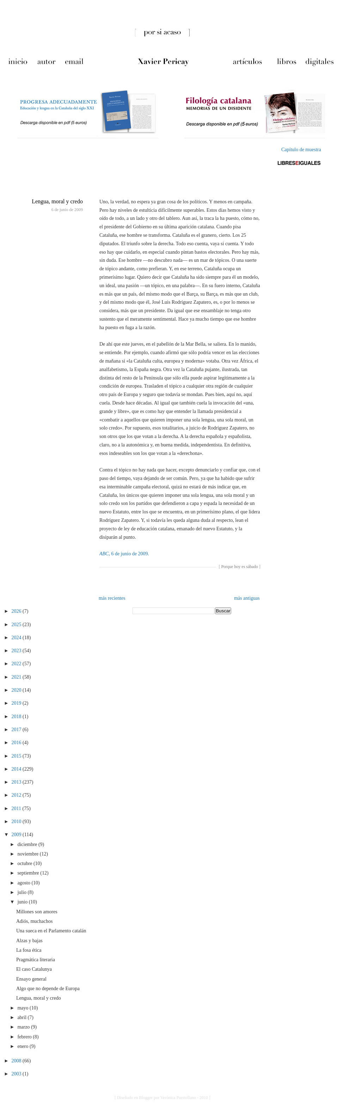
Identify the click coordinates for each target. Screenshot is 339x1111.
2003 (17, 1073)
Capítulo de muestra (301, 149)
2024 (17, 637)
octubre (25, 863)
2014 (17, 769)
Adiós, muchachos (34, 921)
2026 (17, 611)
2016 (17, 742)
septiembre (28, 873)
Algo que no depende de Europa (48, 988)
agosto (24, 882)
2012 (17, 795)
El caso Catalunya (34, 969)
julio (22, 892)
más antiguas (247, 598)
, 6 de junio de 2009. (124, 553)
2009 (17, 834)
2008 (17, 1060)
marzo (24, 1027)
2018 (17, 716)
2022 (17, 663)
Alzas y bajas (29, 940)
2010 (17, 821)
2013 (17, 782)
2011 (17, 808)
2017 (17, 729)
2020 (17, 690)
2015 (17, 756)
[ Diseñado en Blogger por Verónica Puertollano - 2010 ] (162, 1097)
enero (23, 1046)
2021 (17, 677)
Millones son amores (36, 911)
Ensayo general (31, 979)
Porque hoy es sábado (239, 566)
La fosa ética (29, 950)
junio (23, 902)
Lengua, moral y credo (57, 201)
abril (22, 1017)
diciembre (27, 844)
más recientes (112, 598)
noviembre (28, 854)
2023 (17, 650)
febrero (25, 1036)
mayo (23, 1008)
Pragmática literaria (35, 959)
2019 (17, 703)
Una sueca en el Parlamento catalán (51, 930)
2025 (17, 624)
